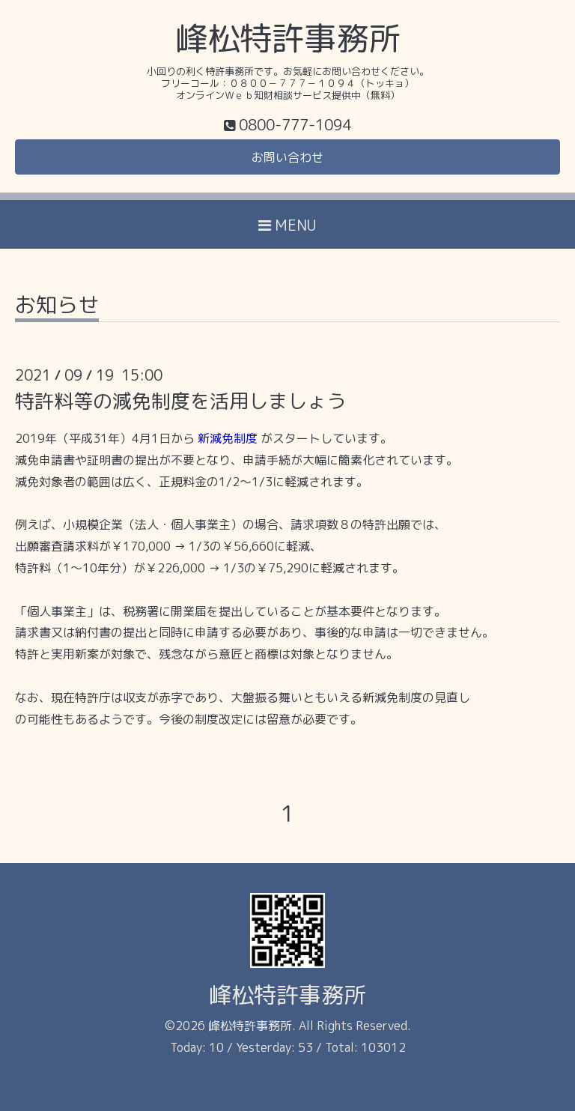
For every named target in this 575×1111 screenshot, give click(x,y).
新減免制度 (228, 438)
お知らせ (57, 306)
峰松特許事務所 (288, 38)
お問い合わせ (287, 157)
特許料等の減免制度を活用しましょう (180, 400)
